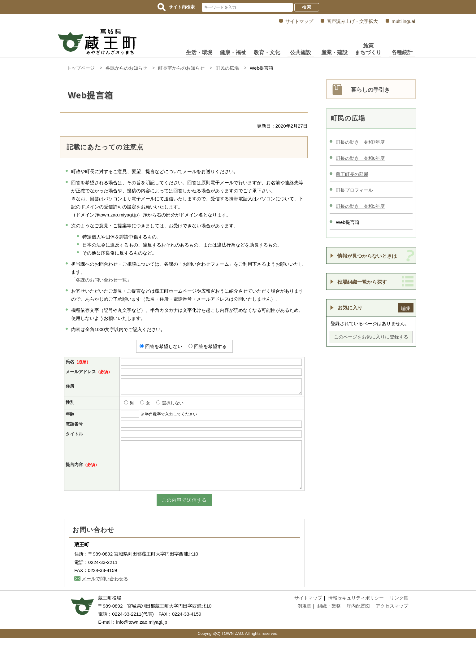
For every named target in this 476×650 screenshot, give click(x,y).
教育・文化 (267, 52)
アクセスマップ (392, 618)
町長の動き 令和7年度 (360, 142)
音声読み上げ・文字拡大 (352, 21)
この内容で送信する (184, 512)
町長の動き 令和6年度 (360, 158)
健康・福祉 (233, 52)
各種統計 (402, 52)
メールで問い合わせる (105, 590)
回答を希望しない (163, 346)
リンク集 (399, 610)
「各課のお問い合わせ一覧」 (101, 279)
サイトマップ (299, 21)
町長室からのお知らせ (181, 68)
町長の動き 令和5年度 (360, 206)
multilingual (403, 21)
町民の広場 (227, 68)
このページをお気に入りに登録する (371, 336)
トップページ (81, 68)
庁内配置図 (358, 618)
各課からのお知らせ (126, 68)
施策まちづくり (368, 49)
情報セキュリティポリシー (356, 610)
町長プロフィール (354, 190)
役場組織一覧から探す (362, 282)
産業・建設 (334, 52)
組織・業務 (329, 618)
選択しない (173, 406)
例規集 (304, 618)
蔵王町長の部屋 (352, 174)
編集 (406, 308)
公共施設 (300, 52)
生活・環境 (199, 52)
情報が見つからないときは (367, 256)
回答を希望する (210, 346)
